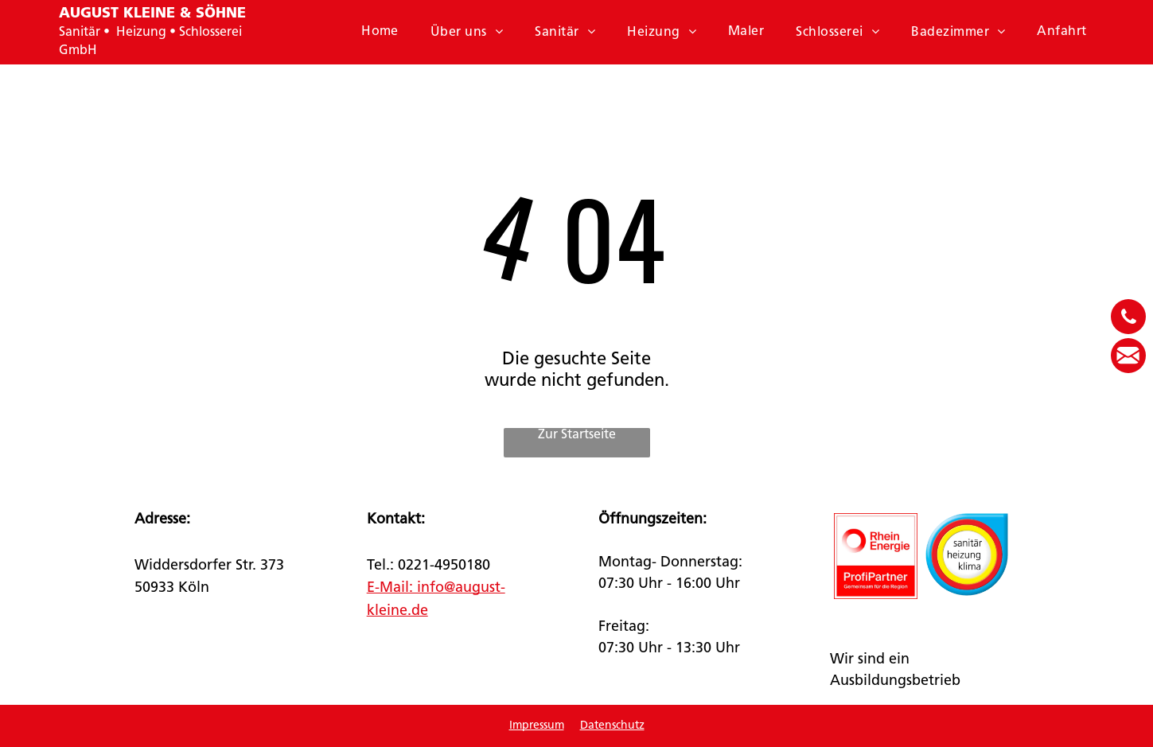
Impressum (536, 726)
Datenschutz (612, 726)
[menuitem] (380, 32)
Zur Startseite (577, 435)
